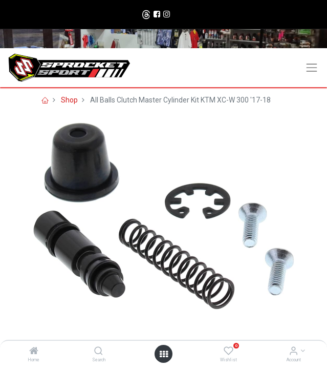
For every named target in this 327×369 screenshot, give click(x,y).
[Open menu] (164, 354)
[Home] (33, 351)
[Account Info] (293, 351)
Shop (69, 100)
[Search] (98, 351)
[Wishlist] (228, 351)
